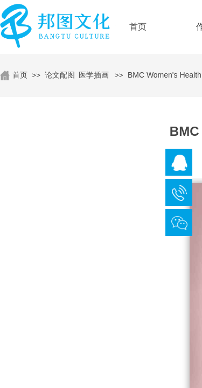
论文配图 (60, 75)
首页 (19, 75)
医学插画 (94, 75)
